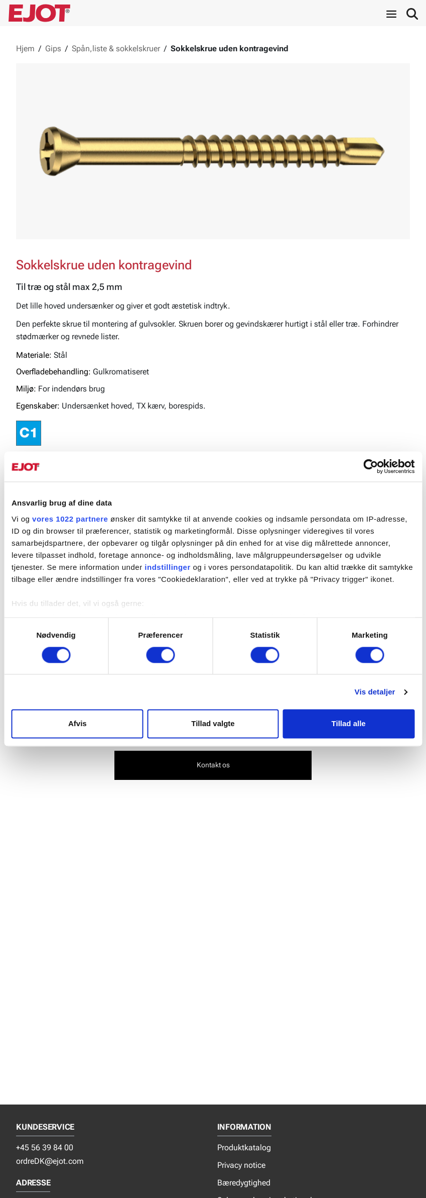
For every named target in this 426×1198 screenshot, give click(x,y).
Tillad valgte (212, 724)
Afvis (77, 724)
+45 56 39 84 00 (44, 1147)
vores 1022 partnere (70, 519)
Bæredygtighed (243, 1182)
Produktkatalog (244, 1147)
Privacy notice (241, 1165)
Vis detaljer (375, 691)
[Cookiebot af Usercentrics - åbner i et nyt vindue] (370, 466)
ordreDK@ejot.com (50, 1161)
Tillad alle (349, 724)
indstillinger (168, 567)
